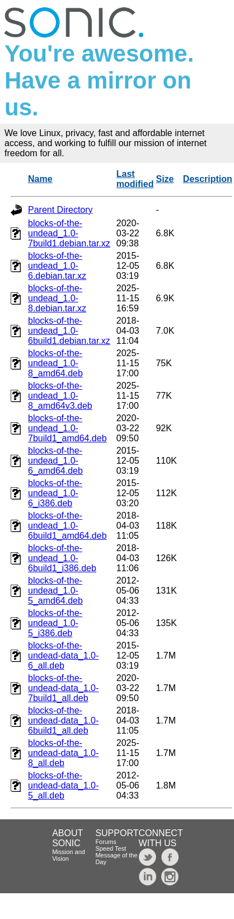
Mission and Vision (68, 855)
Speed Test (110, 848)
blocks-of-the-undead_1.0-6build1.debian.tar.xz (69, 331)
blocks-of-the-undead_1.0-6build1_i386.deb (62, 558)
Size (165, 179)
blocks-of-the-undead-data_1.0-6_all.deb (63, 655)
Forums (105, 841)
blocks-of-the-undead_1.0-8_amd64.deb (55, 363)
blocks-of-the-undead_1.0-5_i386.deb (55, 623)
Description (207, 179)
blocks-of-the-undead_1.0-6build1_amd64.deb (67, 525)
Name (40, 179)
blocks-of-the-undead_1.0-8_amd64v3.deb (60, 395)
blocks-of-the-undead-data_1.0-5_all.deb (63, 785)
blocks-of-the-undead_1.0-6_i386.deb (55, 493)
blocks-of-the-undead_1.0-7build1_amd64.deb (67, 428)
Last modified (135, 179)
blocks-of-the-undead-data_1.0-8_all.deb (63, 753)
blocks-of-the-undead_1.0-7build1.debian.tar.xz (69, 233)
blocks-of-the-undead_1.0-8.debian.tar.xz (57, 298)
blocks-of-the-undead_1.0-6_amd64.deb (55, 460)
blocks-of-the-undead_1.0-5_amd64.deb (55, 590)
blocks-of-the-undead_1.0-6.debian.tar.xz (57, 266)
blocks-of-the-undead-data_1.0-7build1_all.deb (63, 688)
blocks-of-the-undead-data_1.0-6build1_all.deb (63, 720)
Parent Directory (60, 209)
